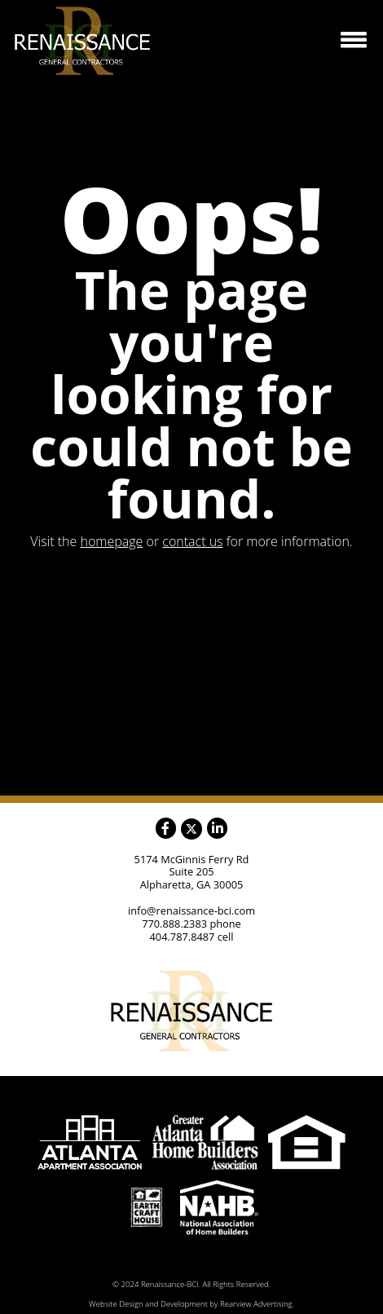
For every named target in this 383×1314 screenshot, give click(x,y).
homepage (112, 541)
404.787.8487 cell (192, 936)
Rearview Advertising (256, 1304)
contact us (192, 541)
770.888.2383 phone (191, 923)
